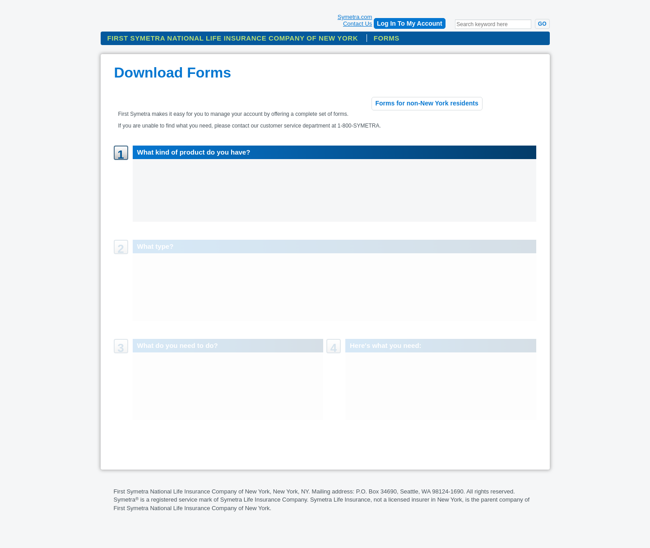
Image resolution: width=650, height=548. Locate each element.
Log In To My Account (409, 23)
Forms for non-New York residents (427, 103)
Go (542, 24)
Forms (386, 38)
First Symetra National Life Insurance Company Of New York (232, 38)
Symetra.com (355, 17)
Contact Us (357, 23)
